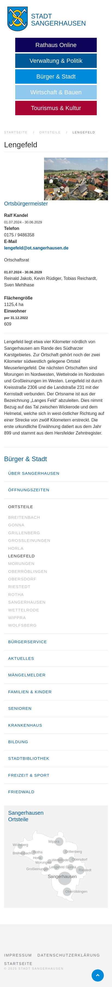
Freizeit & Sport (28, 775)
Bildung (18, 741)
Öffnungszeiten (28, 490)
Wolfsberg (22, 625)
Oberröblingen (27, 571)
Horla (16, 548)
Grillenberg (24, 532)
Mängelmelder (27, 675)
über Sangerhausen (34, 473)
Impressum (18, 955)
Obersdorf (22, 579)
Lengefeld (21, 556)
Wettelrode (23, 610)
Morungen (21, 563)
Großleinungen (29, 540)
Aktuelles (21, 658)
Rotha (16, 594)
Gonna (16, 525)
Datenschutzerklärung (69, 955)
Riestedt (19, 586)
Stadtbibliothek (28, 758)
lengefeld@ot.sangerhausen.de (36, 248)
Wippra (17, 617)
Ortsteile (20, 506)
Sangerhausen (27, 602)
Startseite (18, 963)
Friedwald (21, 791)
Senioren (20, 708)
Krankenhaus (25, 725)
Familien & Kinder (30, 691)
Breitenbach (24, 517)
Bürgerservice (27, 641)
